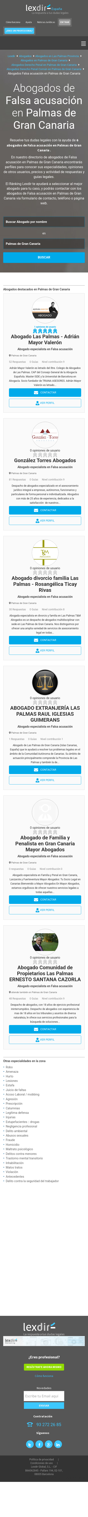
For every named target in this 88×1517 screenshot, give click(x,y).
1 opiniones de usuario (45, 327)
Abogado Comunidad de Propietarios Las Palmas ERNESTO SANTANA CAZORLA (45, 973)
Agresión (12, 1099)
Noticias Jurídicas (46, 22)
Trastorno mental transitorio (24, 1158)
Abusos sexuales (17, 1135)
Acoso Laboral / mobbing (22, 1094)
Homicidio (12, 1144)
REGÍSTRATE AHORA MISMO (44, 1367)
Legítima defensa (17, 1112)
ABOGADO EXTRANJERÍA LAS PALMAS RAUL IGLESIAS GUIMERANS (45, 714)
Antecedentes (15, 1176)
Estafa (10, 1085)
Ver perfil (45, 403)
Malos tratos (14, 1167)
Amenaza (12, 1071)
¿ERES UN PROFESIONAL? (19, 30)
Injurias (11, 1117)
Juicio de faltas (16, 1090)
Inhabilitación (15, 1163)
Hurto (9, 1076)
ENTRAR (64, 22)
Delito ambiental (16, 1131)
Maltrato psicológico (19, 1149)
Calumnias (13, 1108)
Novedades (44, 1388)
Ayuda (29, 22)
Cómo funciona (13, 22)
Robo (9, 1067)
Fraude (10, 1140)
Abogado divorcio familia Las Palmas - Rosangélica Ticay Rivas (45, 584)
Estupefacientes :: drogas (22, 1122)
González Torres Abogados (45, 460)
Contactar (45, 393)
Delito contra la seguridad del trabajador (32, 1181)
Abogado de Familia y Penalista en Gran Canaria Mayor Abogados (45, 844)
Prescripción (14, 1103)
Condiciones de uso (41, 1463)
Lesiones (12, 1081)
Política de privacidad (41, 1459)
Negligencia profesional (21, 1126)
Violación (12, 1172)
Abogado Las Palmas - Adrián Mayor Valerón (45, 340)
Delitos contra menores (21, 1154)
